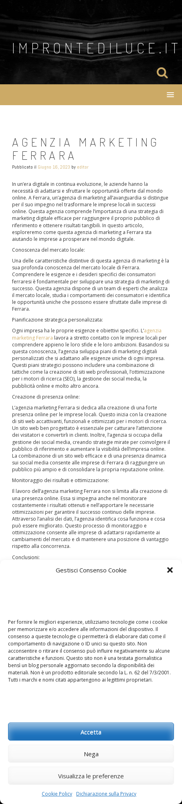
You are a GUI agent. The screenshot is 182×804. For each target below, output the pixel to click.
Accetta (91, 732)
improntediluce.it (97, 48)
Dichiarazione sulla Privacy (106, 793)
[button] (170, 570)
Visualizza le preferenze (91, 776)
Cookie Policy (57, 793)
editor (83, 167)
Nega (91, 754)
